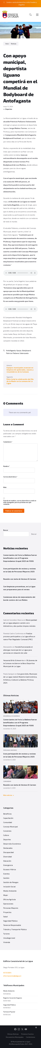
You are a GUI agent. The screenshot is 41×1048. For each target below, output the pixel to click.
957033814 (7, 973)
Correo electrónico (10, 477)
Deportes (8, 109)
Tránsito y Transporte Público (15, 929)
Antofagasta (11, 350)
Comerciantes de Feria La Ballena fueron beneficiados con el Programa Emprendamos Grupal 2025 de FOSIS (20, 558)
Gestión (6, 878)
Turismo (6, 934)
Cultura (6, 835)
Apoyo (18, 350)
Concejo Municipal (10, 827)
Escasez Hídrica (9, 869)
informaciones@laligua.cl (12, 976)
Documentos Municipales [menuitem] (15, 1037)
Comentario (7, 442)
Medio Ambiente (10, 891)
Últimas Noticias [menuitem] (13, 1034)
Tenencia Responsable (12, 925)
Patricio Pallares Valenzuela (17, 353)
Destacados (7, 848)
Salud (5, 916)
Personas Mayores (10, 750)
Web (4, 487)
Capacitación (8, 818)
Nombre (6, 466)
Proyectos (7, 912)
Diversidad (7, 857)
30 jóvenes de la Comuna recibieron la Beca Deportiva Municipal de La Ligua (20, 663)
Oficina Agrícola (9, 899)
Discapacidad (8, 852)
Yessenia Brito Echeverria (13, 660)
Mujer (5, 895)
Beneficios (7, 814)
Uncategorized (9, 938)
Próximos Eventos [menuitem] (27, 1034)
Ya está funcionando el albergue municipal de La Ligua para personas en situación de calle (18, 650)
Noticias (13, 44)
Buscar (5, 530)
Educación (7, 861)
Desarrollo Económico (11, 716)
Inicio (7, 44)
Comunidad (7, 781)
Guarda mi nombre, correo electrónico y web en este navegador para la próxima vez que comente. (19, 502)
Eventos (6, 874)
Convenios (7, 831)
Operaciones (8, 904)
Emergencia (8, 865)
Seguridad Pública (10, 921)
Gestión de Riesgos (10, 882)
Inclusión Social (9, 886)
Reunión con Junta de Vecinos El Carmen (19, 579)
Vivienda (6, 942)
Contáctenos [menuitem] (30, 1037)
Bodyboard (26, 350)
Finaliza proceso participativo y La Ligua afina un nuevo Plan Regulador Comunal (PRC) (19, 636)
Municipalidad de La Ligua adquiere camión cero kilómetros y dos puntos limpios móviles (20, 623)
